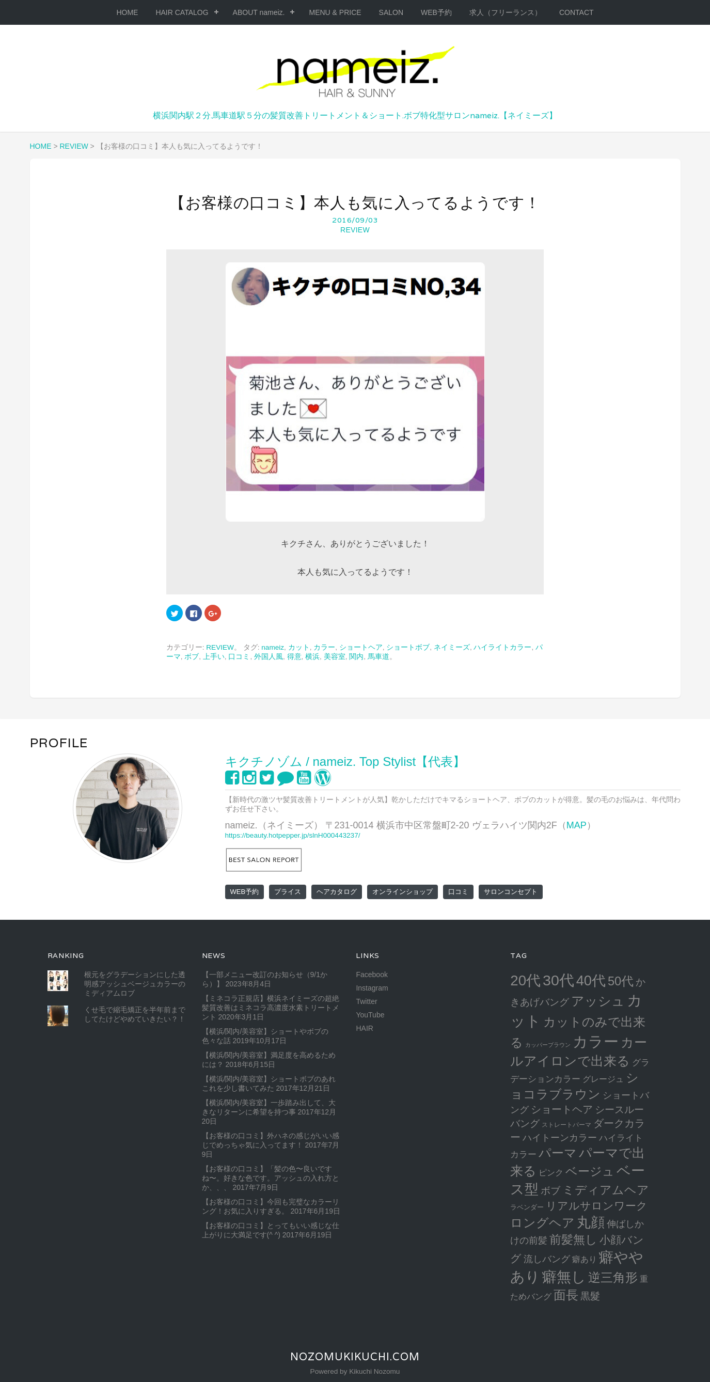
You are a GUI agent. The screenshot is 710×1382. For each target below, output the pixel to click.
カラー (324, 647)
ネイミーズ (452, 647)
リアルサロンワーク (597, 1206)
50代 (621, 981)
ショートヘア (361, 647)
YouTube (370, 1015)
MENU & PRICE (335, 12)
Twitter (366, 1001)
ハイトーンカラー (560, 1137)
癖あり (584, 1259)
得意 (294, 657)
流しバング (547, 1259)
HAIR (364, 1028)
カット (299, 647)
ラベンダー (527, 1207)
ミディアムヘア (605, 1190)
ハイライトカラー (502, 647)
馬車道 (378, 657)
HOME (127, 12)
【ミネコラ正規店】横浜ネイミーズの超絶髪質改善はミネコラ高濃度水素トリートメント (270, 1007)
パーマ (558, 1153)
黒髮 (590, 1296)
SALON (391, 12)
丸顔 (591, 1222)
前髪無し (573, 1239)
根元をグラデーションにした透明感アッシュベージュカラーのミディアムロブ (134, 983)
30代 (558, 980)
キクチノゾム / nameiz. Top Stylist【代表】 (345, 761)
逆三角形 (613, 1277)
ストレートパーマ (566, 1125)
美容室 (334, 657)
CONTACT (576, 12)
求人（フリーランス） (505, 12)
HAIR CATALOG (181, 12)
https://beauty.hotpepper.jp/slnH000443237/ (292, 835)
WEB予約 (436, 12)
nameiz (272, 647)
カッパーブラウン (548, 1045)
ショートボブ (408, 647)
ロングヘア (542, 1223)
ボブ (191, 657)
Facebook (371, 974)
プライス (287, 892)
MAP (576, 825)
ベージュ (589, 1171)
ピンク (551, 1172)
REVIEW (355, 230)
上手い (214, 657)
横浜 (312, 657)
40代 (591, 980)
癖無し (564, 1276)
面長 (566, 1295)
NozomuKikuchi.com (355, 1356)
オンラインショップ (402, 892)
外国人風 (268, 657)
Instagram (372, 988)
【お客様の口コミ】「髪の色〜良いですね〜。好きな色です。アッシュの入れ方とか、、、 (270, 1178)
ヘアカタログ (337, 892)
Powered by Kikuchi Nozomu (355, 1371)
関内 (356, 657)
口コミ (239, 657)
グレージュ (603, 1078)
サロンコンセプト (511, 892)
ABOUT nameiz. (259, 12)
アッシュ (598, 1001)
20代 (525, 980)
